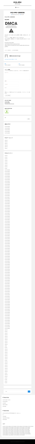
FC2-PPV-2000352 (7, 253)
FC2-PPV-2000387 (7, 309)
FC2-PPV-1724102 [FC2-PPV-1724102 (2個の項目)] (26, 429)
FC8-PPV (6, 381)
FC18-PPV (6, 165)
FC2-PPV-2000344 (7, 240)
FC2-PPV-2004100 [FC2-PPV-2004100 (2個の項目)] (27, 432)
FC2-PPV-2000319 (7, 200)
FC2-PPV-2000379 (7, 296)
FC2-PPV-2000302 (7, 173)
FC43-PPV (6, 366)
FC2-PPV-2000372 (7, 285)
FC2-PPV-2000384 (7, 304)
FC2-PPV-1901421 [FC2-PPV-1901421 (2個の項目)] (21, 430)
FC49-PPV (6, 371)
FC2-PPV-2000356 (7, 259)
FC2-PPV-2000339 (7, 232)
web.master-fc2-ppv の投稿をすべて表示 (11, 59)
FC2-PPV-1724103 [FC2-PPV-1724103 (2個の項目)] (5, 430)
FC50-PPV (6, 374)
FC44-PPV (6, 368)
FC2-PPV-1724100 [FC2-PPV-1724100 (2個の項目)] (16, 429)
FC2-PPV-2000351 (7, 251)
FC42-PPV (6, 365)
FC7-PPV (6, 379)
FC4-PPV (6, 360)
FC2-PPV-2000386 (7, 307)
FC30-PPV (6, 349)
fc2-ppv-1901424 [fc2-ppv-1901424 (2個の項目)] (10, 431)
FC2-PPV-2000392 (7, 128)
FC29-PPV (6, 344)
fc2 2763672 (4, 403)
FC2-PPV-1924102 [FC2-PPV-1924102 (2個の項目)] (5, 432)
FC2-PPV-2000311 (7, 187)
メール (6, 84)
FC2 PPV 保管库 (5, 419)
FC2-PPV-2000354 (7, 256)
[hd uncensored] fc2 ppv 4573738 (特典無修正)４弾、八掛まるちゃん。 (12, 413)
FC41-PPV (6, 363)
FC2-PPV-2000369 (7, 280)
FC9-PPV (6, 382)
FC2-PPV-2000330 (7, 126)
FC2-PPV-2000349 (7, 248)
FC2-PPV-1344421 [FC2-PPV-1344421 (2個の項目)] (13, 426)
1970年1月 (6, 148)
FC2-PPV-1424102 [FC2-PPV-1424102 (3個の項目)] (21, 427)
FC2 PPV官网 (4, 406)
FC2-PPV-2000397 (7, 325)
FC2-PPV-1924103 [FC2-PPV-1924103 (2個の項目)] (10, 432)
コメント (6, 72)
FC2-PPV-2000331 (7, 219)
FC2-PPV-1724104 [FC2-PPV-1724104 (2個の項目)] (10, 430)
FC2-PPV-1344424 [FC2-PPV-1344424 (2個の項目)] (30, 426)
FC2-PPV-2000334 (7, 224)
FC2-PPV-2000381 (7, 299)
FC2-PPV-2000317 (7, 197)
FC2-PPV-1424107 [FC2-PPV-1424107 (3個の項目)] (16, 428)
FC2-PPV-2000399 (7, 328)
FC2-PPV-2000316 (7, 195)
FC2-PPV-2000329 (7, 216)
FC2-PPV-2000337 (7, 229)
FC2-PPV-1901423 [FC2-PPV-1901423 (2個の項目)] (5, 431)
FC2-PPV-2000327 (7, 213)
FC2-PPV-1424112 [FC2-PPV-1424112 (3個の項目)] (10, 429)
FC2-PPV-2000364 (7, 272)
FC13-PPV (6, 160)
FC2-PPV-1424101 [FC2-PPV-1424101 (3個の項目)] (16, 427)
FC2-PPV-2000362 (7, 269)
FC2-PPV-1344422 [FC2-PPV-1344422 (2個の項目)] (19, 426)
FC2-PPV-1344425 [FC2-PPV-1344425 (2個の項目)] (5, 427)
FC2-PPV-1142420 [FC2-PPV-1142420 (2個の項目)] (8, 426)
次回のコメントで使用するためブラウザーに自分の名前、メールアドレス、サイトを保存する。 (17, 93)
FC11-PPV (6, 157)
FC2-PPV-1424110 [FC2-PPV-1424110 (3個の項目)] (27, 428)
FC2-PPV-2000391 (7, 315)
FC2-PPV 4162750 (5, 401)
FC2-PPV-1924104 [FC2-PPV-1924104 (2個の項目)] (16, 432)
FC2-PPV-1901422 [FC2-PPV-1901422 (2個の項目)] (27, 430)
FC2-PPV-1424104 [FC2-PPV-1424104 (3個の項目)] (5, 428)
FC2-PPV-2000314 (7, 192)
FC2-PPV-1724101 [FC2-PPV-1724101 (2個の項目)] (21, 429)
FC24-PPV (6, 336)
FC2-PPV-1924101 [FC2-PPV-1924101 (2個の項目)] (27, 431)
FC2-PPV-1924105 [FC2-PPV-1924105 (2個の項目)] (21, 432)
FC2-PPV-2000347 (7, 245)
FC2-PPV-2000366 (7, 275)
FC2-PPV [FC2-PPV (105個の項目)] (4, 426)
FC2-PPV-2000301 (7, 171)
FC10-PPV (6, 155)
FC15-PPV (6, 163)
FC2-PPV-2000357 (7, 261)
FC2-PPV (17, 2)
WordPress (23, 441)
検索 (5, 117)
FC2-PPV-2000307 (7, 181)
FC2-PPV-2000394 (7, 320)
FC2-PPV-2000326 (7, 211)
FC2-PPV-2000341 (7, 235)
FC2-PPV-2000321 (7, 203)
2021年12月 (6, 145)
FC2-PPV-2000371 (7, 283)
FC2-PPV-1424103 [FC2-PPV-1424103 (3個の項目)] (27, 427)
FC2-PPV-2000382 (7, 301)
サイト (6, 87)
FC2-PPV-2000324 (7, 208)
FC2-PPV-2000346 (7, 243)
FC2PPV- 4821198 (5, 404)
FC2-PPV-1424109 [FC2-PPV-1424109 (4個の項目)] (21, 428)
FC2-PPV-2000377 (7, 293)
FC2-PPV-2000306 (7, 179)
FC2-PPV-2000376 (7, 291)
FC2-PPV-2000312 (7, 189)
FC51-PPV (6, 376)
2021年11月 (6, 146)
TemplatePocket (17, 441)
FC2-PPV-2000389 (7, 312)
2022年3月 (6, 140)
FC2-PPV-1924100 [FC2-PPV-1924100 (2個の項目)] (21, 431)
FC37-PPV (6, 355)
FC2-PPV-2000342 (7, 237)
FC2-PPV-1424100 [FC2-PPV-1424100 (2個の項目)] (10, 427)
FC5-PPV (6, 373)
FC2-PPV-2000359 (7, 264)
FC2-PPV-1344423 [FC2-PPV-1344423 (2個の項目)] (25, 426)
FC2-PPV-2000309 (7, 184)
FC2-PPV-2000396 (7, 323)
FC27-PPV (6, 341)
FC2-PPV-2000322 (7, 205)
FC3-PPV (6, 347)
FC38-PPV (6, 357)
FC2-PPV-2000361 (7, 131)
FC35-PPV (6, 352)
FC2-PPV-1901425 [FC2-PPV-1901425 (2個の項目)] (16, 431)
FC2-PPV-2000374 (7, 288)
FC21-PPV (6, 331)
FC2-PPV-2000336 (7, 227)
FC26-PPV (6, 339)
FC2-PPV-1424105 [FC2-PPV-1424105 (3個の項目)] (10, 428)
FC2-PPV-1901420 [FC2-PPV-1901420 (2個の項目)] (16, 430)
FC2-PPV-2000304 (7, 176)
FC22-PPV (6, 333)
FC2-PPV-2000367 (7, 277)
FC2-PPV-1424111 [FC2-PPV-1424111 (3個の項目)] (5, 429)
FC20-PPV (9, 50)
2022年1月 (6, 143)
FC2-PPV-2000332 (7, 221)
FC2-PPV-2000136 (15, 50)
